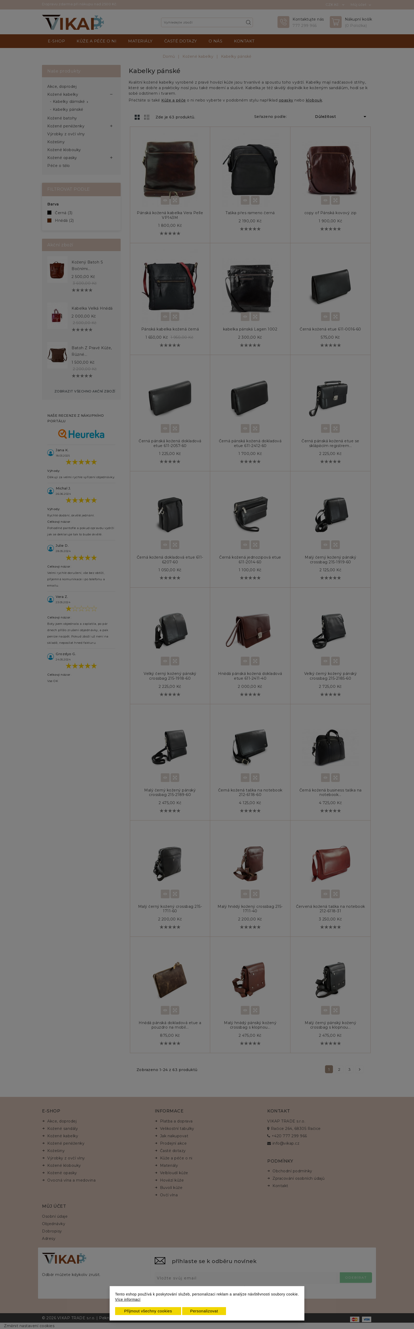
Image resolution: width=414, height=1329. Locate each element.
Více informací (127, 1299)
